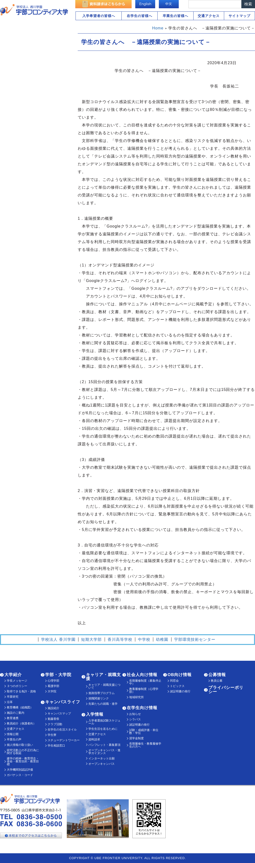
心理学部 (53, 680)
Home (157, 28)
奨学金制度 (136, 738)
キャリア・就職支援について (104, 686)
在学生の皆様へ (139, 16)
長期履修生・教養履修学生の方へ (145, 745)
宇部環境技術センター (194, 639)
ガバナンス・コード (20, 775)
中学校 (144, 639)
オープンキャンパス (101, 764)
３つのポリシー (17, 686)
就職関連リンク (98, 698)
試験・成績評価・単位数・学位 (143, 731)
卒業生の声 (14, 739)
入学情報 (94, 714)
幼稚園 (162, 639)
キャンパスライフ (62, 702)
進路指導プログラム (101, 693)
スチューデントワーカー (64, 740)
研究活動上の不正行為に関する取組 (23, 752)
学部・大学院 (58, 674)
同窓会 (174, 680)
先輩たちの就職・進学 (103, 703)
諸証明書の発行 (139, 724)
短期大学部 (91, 639)
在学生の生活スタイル (62, 729)
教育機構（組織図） (20, 707)
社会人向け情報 (142, 674)
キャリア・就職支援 (103, 676)
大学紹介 (13, 674)
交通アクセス (209, 16)
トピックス (177, 686)
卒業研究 (12, 696)
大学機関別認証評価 (20, 769)
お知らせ (135, 714)
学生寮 (52, 735)
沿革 (10, 702)
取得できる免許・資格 (21, 691)
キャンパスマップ (59, 713)
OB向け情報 (180, 674)
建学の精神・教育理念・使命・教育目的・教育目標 (23, 761)
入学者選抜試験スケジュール (104, 722)
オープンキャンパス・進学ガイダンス (104, 752)
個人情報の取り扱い (20, 745)
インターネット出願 (101, 758)
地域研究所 (136, 697)
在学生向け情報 (142, 707)
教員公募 (216, 680)
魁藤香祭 (53, 719)
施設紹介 (53, 708)
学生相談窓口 (56, 745)
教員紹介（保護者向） (21, 723)
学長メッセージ (17, 680)
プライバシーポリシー (225, 689)
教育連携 (12, 718)
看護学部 (53, 686)
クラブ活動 (55, 724)
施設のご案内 (15, 712)
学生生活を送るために (103, 729)
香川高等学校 (120, 639)
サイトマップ (239, 16)
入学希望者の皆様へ (98, 16)
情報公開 (12, 734)
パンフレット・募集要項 (104, 745)
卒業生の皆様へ (175, 16)
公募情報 (217, 674)
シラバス (135, 719)
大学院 (52, 691)
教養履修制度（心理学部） (143, 690)
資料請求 (94, 739)
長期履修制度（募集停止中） (145, 682)
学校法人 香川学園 (58, 639)
